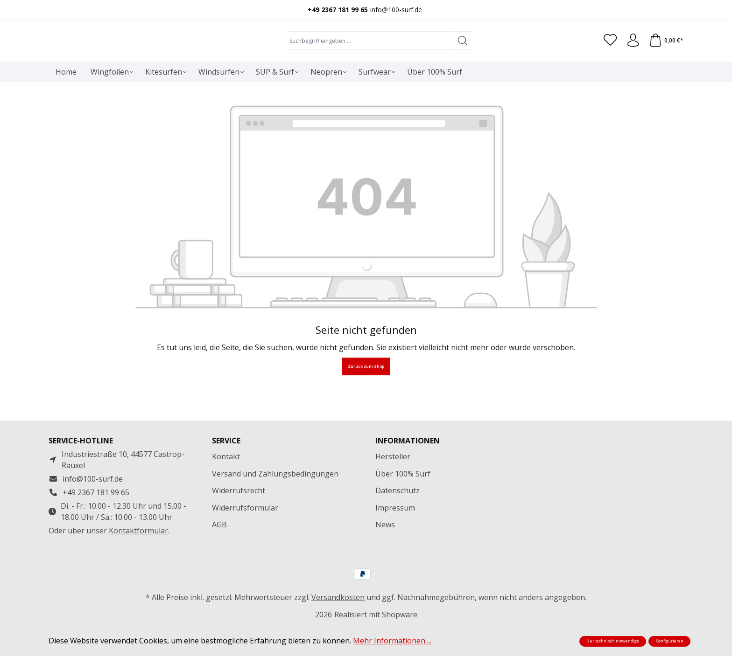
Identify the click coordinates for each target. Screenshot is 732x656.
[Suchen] (461, 62)
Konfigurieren (669, 641)
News (385, 555)
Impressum (395, 538)
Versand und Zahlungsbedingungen (275, 504)
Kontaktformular (138, 561)
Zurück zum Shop (366, 409)
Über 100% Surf (402, 504)
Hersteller (392, 487)
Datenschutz (397, 521)
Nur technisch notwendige (612, 641)
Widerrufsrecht (238, 521)
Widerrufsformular (245, 538)
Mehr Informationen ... (392, 640)
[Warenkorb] (665, 62)
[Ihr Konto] (632, 62)
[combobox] (368, 62)
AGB (219, 555)
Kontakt (226, 487)
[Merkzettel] (608, 62)
